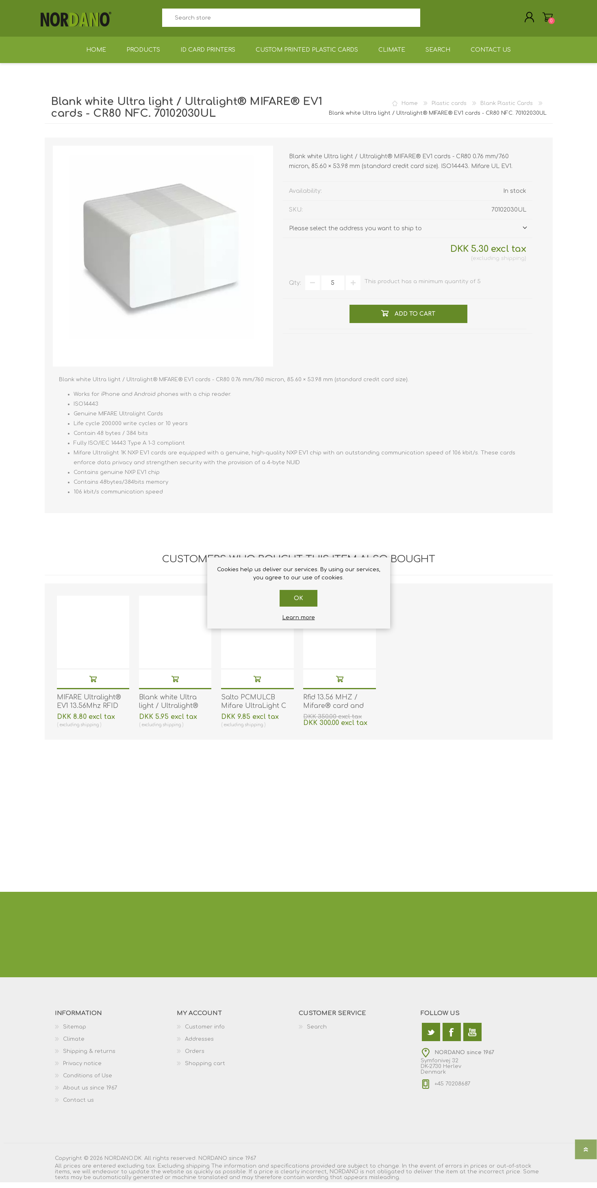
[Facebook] (452, 1038)
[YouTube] (472, 1038)
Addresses (199, 1045)
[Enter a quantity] (332, 288)
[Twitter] (431, 1038)
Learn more (298, 617)
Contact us (78, 1106)
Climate (74, 1045)
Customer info (205, 1032)
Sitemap (74, 1032)
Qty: (295, 289)
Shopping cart (543, 20)
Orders (194, 1057)
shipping (513, 264)
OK (298, 598)
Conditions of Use (87, 1081)
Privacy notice (82, 1069)
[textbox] (291, 20)
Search (429, 20)
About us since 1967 (90, 1093)
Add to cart (93, 684)
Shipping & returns (89, 1057)
